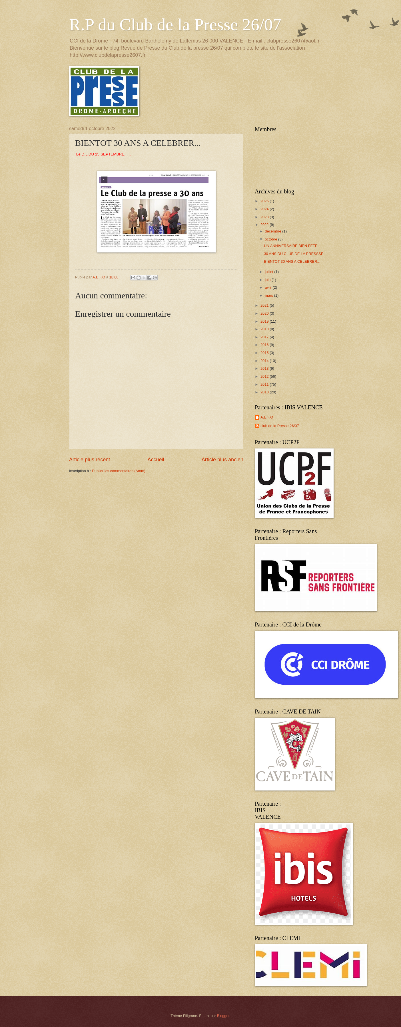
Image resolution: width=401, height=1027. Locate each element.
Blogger (223, 1016)
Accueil (155, 459)
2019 (265, 321)
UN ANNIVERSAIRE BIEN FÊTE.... (293, 246)
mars (269, 295)
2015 (265, 353)
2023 (265, 217)
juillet (269, 272)
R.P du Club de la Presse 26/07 (175, 24)
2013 (265, 368)
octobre (271, 239)
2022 (265, 225)
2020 (265, 313)
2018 (265, 329)
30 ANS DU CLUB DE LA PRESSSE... (295, 254)
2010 (265, 392)
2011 (265, 384)
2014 (265, 361)
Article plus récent (89, 459)
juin (268, 280)
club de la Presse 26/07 (279, 426)
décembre (273, 231)
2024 (265, 209)
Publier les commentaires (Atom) (118, 471)
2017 (265, 337)
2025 (265, 201)
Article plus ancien (222, 459)
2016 (265, 345)
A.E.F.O (266, 417)
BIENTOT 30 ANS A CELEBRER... (292, 261)
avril (268, 287)
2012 (265, 376)
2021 (265, 305)
